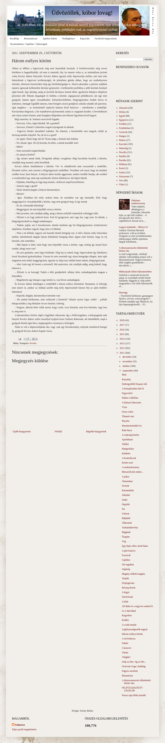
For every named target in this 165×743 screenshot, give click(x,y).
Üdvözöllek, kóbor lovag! (82, 12)
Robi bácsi (127, 430)
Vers (121, 180)
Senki (124, 500)
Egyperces (124, 120)
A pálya (125, 476)
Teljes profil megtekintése (24, 729)
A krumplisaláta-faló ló (133, 388)
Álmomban (127, 481)
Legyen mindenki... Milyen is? (133, 227)
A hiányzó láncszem (131, 402)
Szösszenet (124, 176)
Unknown (20, 725)
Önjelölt (126, 504)
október (126, 366)
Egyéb (122, 116)
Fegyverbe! (127, 393)
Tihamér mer (128, 416)
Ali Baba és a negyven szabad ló (137, 606)
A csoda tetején (129, 624)
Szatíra (122, 172)
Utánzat (125, 513)
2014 (122, 339)
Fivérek (125, 486)
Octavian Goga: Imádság (134, 666)
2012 (122, 348)
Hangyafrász (128, 448)
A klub (125, 601)
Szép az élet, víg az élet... (134, 661)
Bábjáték (126, 518)
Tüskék (125, 578)
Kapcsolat (84, 38)
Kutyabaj (126, 379)
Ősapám (126, 536)
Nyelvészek (127, 597)
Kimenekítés (128, 490)
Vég (124, 541)
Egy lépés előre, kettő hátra (135, 546)
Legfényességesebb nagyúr (135, 629)
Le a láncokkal (129, 611)
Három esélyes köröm (132, 634)
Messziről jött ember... (132, 472)
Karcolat (123, 144)
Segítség (126, 569)
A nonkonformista (130, 467)
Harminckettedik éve (132, 425)
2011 (122, 353)
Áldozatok (127, 523)
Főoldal (58, 431)
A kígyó (125, 592)
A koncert (126, 648)
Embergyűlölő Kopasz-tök (134, 384)
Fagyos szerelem (130, 671)
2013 (122, 343)
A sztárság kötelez (130, 435)
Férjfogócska (128, 583)
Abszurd (123, 108)
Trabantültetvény (130, 527)
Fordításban (124, 128)
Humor (122, 140)
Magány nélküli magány (133, 574)
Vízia (124, 407)
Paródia (122, 160)
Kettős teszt (127, 462)
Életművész (127, 675)
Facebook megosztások (106, 38)
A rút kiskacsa (128, 638)
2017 (122, 325)
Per (123, 509)
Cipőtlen (126, 560)
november (127, 361)
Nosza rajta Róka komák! (134, 695)
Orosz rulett (127, 411)
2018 (122, 320)
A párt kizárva (128, 550)
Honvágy (123, 292)
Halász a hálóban (130, 398)
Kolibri (125, 620)
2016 (122, 329)
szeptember (128, 370)
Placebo (125, 421)
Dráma (122, 112)
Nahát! (125, 643)
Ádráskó (126, 495)
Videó (122, 184)
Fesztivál (126, 555)
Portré (122, 168)
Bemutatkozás (30, 38)
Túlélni (125, 444)
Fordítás (123, 124)
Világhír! (126, 657)
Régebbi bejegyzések (96, 431)
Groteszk (123, 132)
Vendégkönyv (68, 38)
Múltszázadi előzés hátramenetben (135, 271)
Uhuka (125, 652)
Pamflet (122, 156)
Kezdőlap (14, 38)
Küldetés (126, 453)
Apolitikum (127, 439)
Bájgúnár (126, 532)
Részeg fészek (128, 587)
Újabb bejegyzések (22, 431)
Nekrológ (123, 148)
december (127, 357)
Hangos (122, 136)
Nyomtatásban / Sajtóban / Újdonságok (28, 44)
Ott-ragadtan (128, 564)
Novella (33, 343)
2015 (122, 334)
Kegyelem (127, 615)
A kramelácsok (129, 458)
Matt (124, 374)
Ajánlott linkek (50, 38)
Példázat (123, 164)
